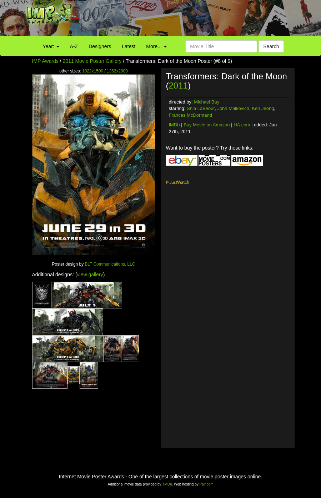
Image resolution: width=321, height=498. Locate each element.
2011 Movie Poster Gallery (91, 61)
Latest (128, 46)
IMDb (174, 124)
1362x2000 (117, 71)
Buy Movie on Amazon (207, 124)
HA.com (242, 124)
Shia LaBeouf (201, 108)
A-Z (74, 46)
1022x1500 (92, 71)
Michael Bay (206, 102)
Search (271, 46)
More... (156, 46)
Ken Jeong (263, 108)
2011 (178, 85)
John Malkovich (233, 108)
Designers (100, 46)
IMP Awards (45, 61)
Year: (51, 46)
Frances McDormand (190, 115)
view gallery (90, 274)
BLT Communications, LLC (110, 264)
